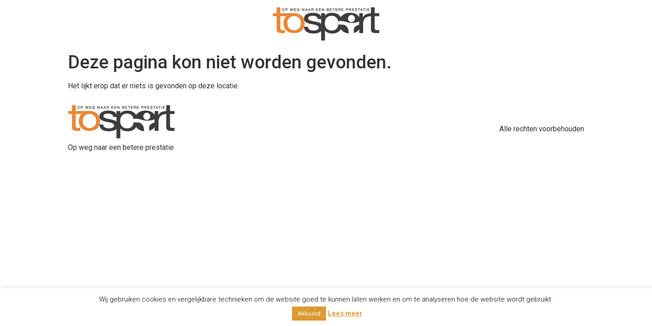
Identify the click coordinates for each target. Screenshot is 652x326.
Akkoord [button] (309, 313)
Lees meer (345, 313)
